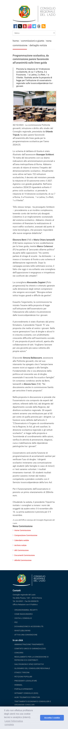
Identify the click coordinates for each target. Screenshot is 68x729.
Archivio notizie (20, 545)
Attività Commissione (22, 560)
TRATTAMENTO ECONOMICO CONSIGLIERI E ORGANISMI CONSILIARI (32, 703)
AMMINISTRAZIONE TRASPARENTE (29, 644)
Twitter (20, 26)
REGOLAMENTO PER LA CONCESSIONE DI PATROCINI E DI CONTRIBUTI (31, 658)
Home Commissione (22, 530)
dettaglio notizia (38, 45)
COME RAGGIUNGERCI (23, 614)
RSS (44, 26)
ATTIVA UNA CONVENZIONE (25, 635)
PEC (16, 622)
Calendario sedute (21, 540)
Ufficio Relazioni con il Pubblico (25, 604)
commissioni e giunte (32, 40)
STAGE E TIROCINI (21, 672)
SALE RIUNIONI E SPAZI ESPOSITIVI (29, 664)
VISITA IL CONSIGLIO (23, 618)
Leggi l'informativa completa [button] (14, 723)
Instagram (29, 26)
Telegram (34, 26)
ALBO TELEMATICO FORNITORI (27, 697)
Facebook (15, 26)
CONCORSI (18, 653)
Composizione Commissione (25, 535)
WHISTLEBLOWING (22, 631)
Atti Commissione (21, 550)
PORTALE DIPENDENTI (23, 689)
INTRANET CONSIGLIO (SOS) (26, 693)
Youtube (25, 26)
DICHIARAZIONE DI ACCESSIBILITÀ (28, 626)
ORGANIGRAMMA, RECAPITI (26, 610)
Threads (39, 26)
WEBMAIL (18, 685)
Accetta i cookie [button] (52, 718)
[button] (37, 718)
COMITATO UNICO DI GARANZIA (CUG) (30, 648)
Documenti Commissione (24, 555)
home (16, 40)
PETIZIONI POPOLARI (23, 677)
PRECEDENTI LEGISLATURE (25, 681)
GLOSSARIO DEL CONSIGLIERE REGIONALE (32, 668)
